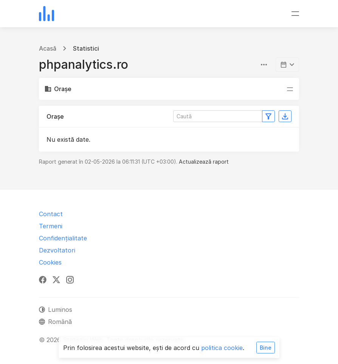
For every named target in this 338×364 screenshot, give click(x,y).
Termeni (50, 226)
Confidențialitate (63, 238)
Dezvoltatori (57, 250)
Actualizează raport (204, 161)
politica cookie (222, 348)
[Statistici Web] (46, 13)
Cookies (50, 262)
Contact (51, 214)
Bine (265, 347)
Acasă (47, 48)
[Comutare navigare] (295, 13)
